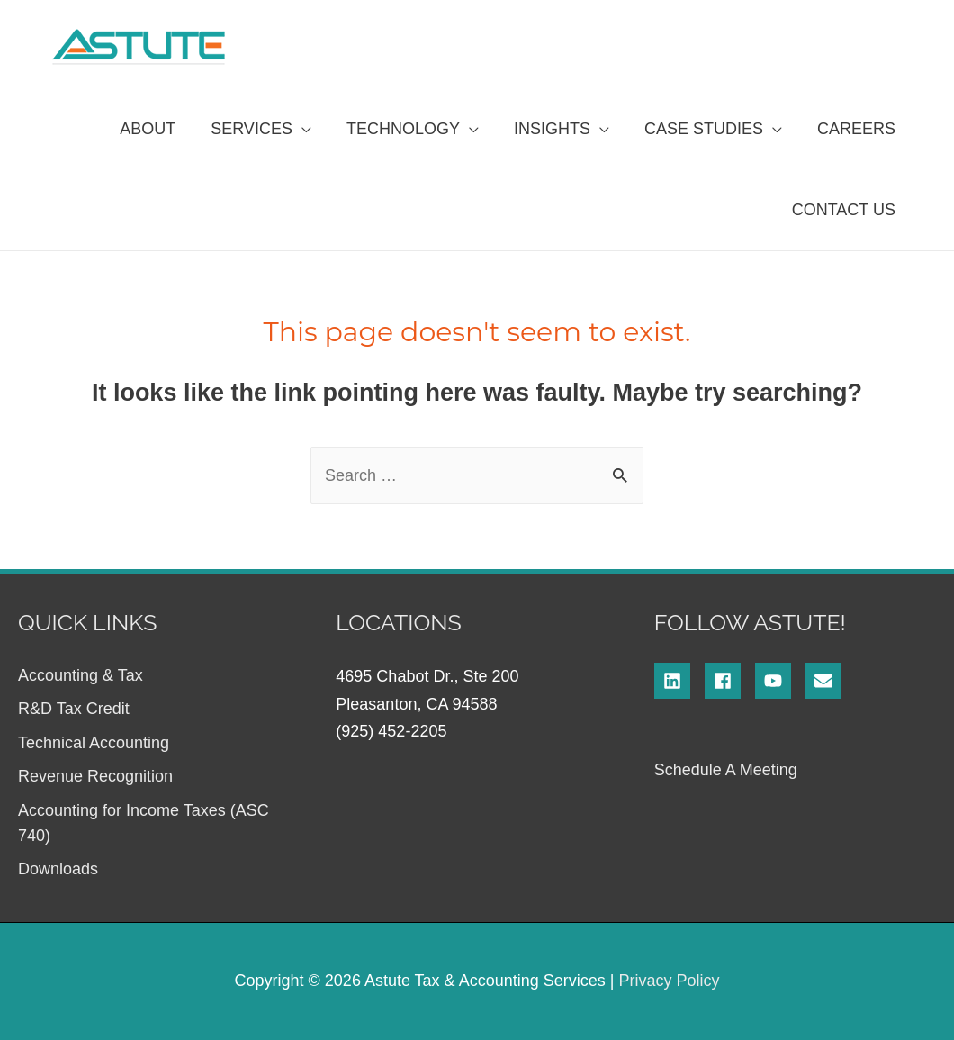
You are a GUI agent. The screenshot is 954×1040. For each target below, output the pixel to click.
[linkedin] (679, 681)
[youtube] (780, 681)
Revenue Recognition (95, 776)
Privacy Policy (668, 981)
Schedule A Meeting (725, 770)
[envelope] (826, 681)
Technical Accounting (93, 743)
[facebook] (730, 681)
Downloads (58, 869)
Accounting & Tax (80, 675)
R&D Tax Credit (74, 709)
